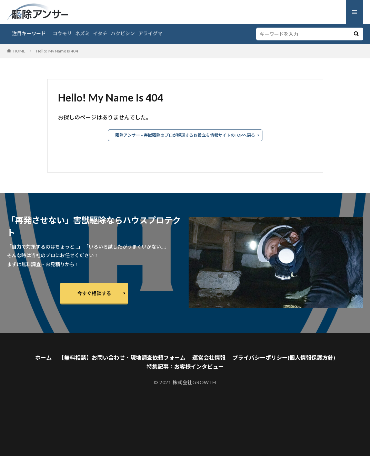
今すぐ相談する (94, 293)
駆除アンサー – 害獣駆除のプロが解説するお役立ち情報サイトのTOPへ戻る (185, 135)
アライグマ (150, 33)
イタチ (100, 33)
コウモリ (62, 33)
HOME (19, 51)
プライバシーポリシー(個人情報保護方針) (283, 357)
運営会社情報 (209, 357)
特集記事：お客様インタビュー (185, 366)
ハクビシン (123, 33)
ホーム (43, 357)
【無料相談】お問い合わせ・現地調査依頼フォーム (122, 357)
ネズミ (82, 33)
